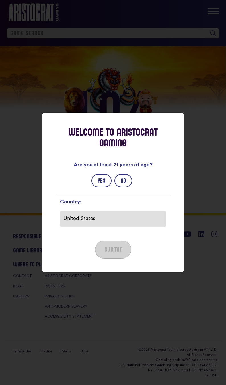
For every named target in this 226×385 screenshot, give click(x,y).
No (123, 180)
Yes (101, 180)
